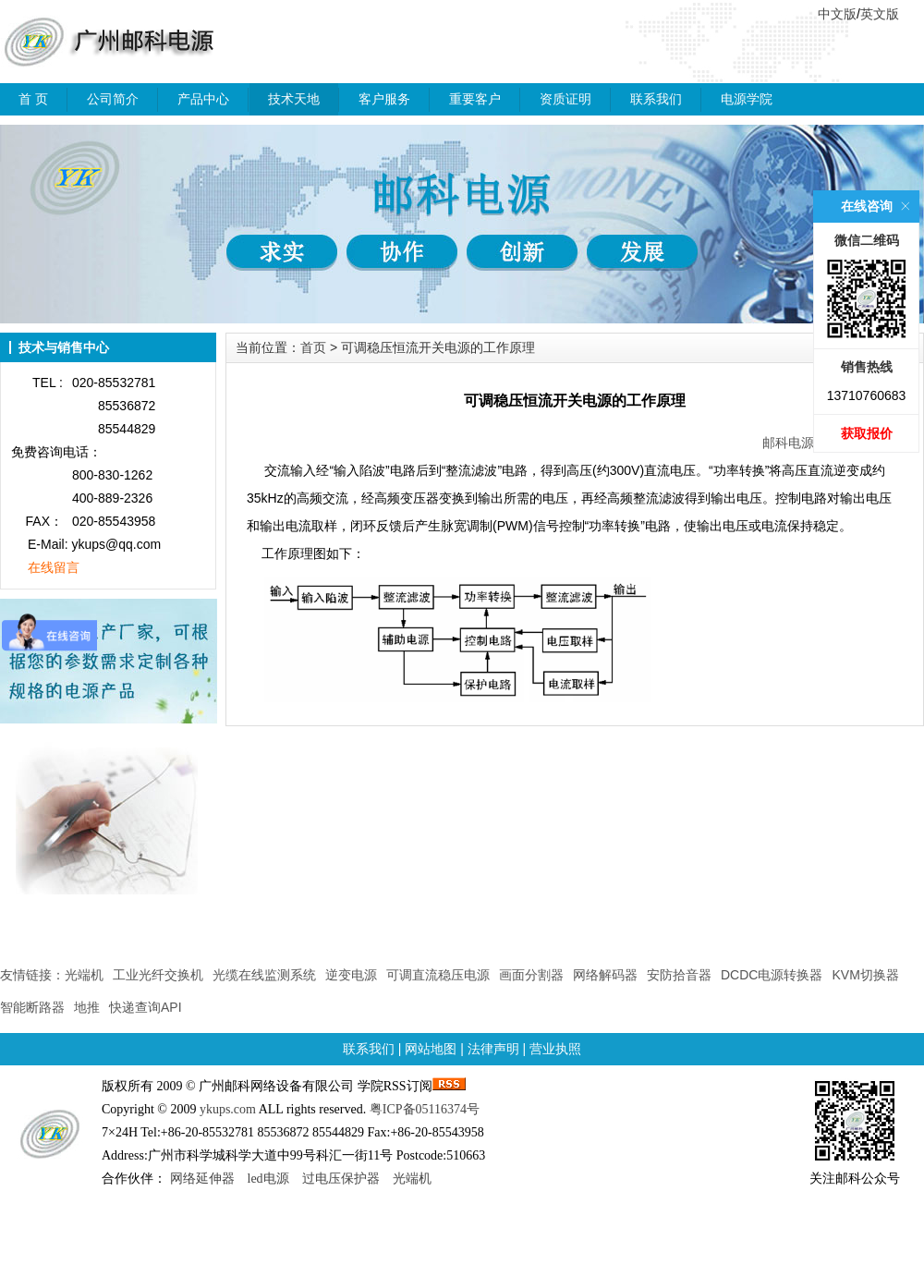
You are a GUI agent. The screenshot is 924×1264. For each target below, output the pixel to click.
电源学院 (746, 98)
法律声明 (493, 1048)
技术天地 (294, 98)
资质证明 (565, 98)
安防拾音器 (679, 974)
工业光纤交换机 (158, 974)
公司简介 (113, 98)
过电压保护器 (341, 1178)
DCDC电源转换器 (771, 974)
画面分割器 (531, 974)
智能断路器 (32, 1007)
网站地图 (430, 1048)
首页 (313, 347)
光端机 (84, 974)
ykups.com (228, 1109)
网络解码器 (605, 974)
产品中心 (203, 98)
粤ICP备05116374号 (425, 1109)
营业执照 (555, 1048)
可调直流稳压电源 (438, 974)
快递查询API (145, 1007)
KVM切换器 (865, 974)
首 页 (33, 98)
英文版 (879, 13)
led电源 (268, 1178)
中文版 (837, 13)
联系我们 (656, 98)
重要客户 (475, 98)
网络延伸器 (202, 1178)
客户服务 (384, 98)
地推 (87, 1007)
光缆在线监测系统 (264, 974)
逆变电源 (351, 974)
